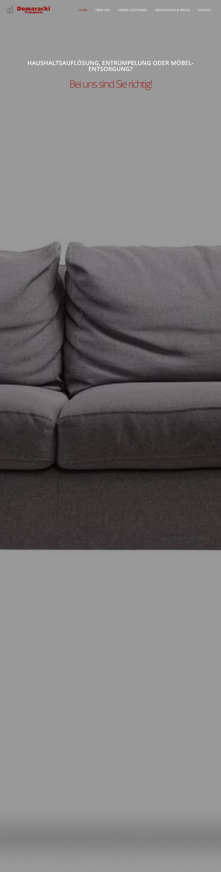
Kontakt (204, 10)
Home (83, 10)
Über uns (102, 10)
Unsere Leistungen (132, 10)
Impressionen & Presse (172, 10)
